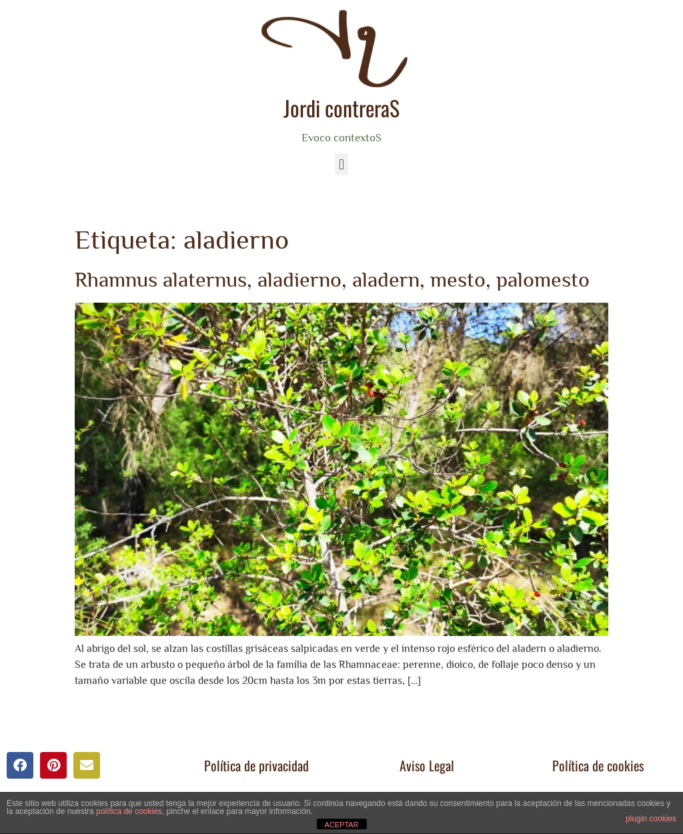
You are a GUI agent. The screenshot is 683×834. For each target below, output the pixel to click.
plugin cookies (651, 818)
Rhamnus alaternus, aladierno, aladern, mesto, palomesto (332, 279)
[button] (341, 164)
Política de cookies (598, 765)
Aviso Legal (427, 765)
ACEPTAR (341, 825)
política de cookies (129, 811)
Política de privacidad (256, 765)
